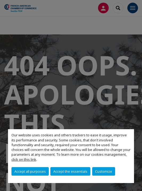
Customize (103, 171)
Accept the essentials (70, 171)
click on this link (23, 159)
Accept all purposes (30, 171)
